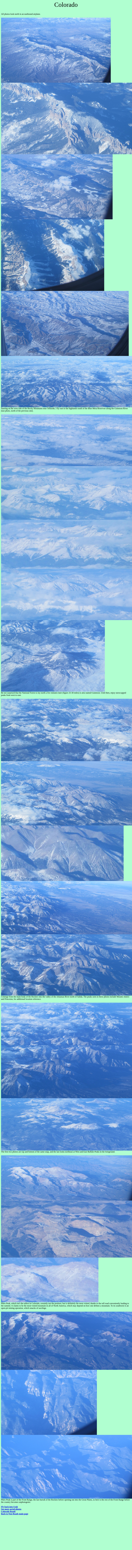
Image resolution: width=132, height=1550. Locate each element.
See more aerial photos (11, 1509)
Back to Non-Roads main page (14, 1514)
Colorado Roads (8, 1511)
